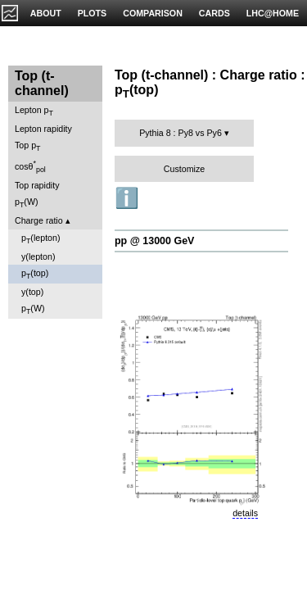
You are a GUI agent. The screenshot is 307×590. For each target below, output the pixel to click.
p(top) (34, 274)
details (245, 513)
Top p (28, 146)
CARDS (214, 13)
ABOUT (45, 13)
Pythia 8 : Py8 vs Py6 (180, 133)
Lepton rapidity (43, 129)
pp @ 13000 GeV (154, 241)
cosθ (30, 166)
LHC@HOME (272, 13)
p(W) (26, 203)
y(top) (32, 292)
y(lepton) (38, 256)
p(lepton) (41, 239)
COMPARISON (153, 13)
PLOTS (92, 13)
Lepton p (34, 111)
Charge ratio (39, 220)
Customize (184, 169)
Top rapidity (37, 185)
